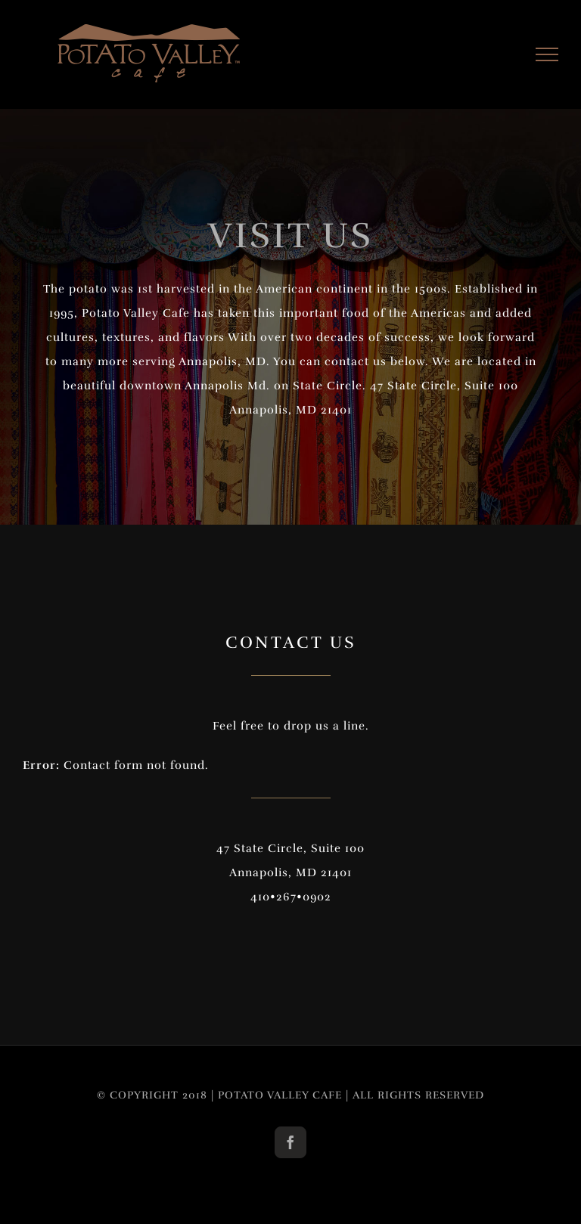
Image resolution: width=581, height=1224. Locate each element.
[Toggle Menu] (547, 54)
